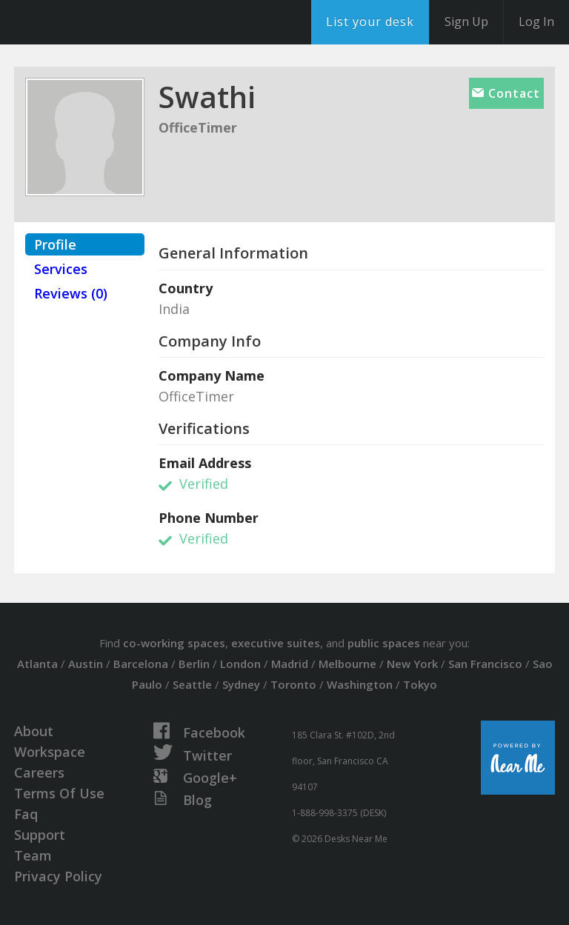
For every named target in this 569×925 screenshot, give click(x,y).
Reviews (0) (70, 293)
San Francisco (485, 663)
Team (33, 855)
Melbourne (347, 663)
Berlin (194, 663)
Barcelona (140, 663)
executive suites (275, 642)
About (33, 731)
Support (39, 835)
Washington (360, 684)
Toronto (293, 684)
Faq (26, 814)
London (240, 663)
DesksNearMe (103, 22)
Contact (506, 93)
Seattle (192, 684)
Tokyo (420, 684)
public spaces (383, 642)
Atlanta (37, 663)
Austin (85, 663)
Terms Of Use (59, 793)
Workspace (49, 752)
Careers (39, 772)
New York (412, 663)
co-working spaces (174, 642)
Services (60, 269)
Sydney (241, 684)
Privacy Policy (58, 876)
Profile (55, 244)
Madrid (289, 663)
